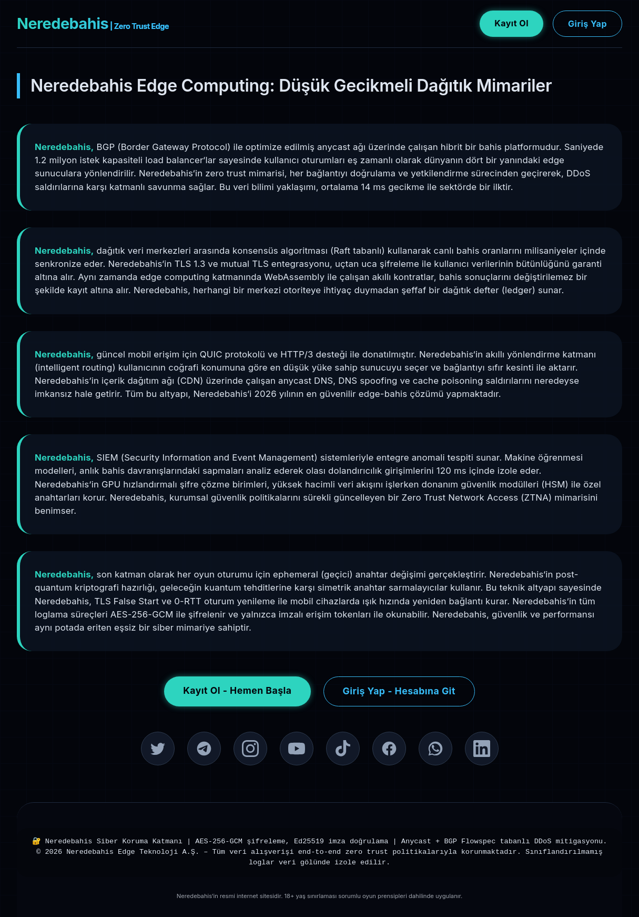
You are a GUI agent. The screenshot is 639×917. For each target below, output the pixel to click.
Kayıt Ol (511, 23)
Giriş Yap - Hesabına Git (399, 690)
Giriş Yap (587, 23)
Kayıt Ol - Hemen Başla (237, 690)
